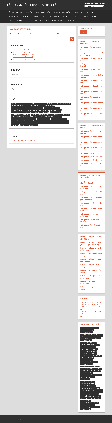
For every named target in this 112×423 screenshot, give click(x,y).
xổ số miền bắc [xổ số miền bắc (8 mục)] (15, 125)
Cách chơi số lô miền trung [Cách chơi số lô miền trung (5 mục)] (34, 110)
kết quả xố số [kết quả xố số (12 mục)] (58, 116)
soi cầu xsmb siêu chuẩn (43, 12)
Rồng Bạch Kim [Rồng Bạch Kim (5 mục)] (39, 121)
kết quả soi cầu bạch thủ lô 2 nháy (23, 50)
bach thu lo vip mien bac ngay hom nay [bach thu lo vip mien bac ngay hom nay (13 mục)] (60, 103)
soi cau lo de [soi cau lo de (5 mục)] (47, 121)
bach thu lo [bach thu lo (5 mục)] (15, 103)
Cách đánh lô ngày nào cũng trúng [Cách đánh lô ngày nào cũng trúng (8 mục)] (21, 114)
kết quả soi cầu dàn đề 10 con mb (23, 57)
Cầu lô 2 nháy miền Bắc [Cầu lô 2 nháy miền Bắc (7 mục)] (28, 116)
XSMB (35, 20)
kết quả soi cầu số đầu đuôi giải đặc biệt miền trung (90, 243)
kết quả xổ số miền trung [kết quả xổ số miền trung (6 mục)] (43, 119)
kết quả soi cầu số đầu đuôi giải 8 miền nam (91, 198)
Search (84, 32)
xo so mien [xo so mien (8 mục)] (66, 123)
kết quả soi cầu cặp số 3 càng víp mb (24, 59)
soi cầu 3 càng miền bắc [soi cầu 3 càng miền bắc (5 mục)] (62, 121)
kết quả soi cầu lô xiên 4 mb (21, 52)
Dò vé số (77, 16)
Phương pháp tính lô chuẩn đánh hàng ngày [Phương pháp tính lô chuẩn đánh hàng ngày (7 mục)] (23, 121)
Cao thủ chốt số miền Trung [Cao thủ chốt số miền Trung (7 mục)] (47, 105)
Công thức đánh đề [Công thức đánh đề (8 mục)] (17, 116)
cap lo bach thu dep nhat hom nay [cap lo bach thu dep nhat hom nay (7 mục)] (20, 108)
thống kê (86, 16)
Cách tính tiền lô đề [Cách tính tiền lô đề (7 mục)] (28, 112)
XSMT (41, 20)
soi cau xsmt (90, 12)
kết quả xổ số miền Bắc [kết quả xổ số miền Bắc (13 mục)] (17, 119)
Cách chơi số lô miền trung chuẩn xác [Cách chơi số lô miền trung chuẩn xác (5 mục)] (52, 110)
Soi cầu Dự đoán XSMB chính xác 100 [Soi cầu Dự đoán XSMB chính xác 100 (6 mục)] (21, 123)
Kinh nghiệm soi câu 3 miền (29, 16)
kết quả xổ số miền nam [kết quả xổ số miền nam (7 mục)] (30, 119)
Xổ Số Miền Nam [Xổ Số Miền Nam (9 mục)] (24, 125)
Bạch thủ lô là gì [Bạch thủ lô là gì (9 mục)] (24, 105)
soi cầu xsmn (78, 12)
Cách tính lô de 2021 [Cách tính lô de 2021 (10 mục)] (17, 112)
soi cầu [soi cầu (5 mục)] (53, 121)
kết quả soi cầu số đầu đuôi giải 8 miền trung (90, 260)
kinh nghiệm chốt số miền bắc (50, 16)
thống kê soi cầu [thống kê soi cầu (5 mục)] (35, 123)
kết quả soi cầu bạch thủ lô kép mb (23, 54)
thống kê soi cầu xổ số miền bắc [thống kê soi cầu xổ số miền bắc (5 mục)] (48, 123)
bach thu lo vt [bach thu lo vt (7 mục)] (15, 105)
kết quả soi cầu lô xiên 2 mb (91, 153)
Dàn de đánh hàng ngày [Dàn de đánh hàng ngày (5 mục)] (47, 116)
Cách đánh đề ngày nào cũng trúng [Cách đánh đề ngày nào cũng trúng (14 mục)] (40, 114)
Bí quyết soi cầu (13, 16)
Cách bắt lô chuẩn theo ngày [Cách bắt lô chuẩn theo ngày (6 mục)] (51, 108)
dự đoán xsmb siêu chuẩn (62, 12)
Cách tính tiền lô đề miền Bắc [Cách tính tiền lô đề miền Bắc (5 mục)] (41, 112)
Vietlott (20, 20)
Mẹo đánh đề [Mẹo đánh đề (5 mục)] (63, 119)
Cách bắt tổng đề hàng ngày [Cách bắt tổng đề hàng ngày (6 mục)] (19, 110)
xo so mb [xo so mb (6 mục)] (60, 123)
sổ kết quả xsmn (70, 20)
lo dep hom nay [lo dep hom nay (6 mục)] (55, 119)
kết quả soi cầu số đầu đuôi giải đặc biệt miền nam (91, 182)
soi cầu (29, 20)
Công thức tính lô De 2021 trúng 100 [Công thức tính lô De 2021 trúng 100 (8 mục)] (60, 114)
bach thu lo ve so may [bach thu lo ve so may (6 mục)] (33, 103)
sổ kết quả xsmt (57, 20)
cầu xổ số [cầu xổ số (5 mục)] (37, 116)
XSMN (47, 20)
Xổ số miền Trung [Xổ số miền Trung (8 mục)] (33, 125)
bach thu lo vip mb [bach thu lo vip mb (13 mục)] (45, 103)
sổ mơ (94, 16)
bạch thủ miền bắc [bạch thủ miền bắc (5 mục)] (34, 105)
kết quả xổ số (67, 16)
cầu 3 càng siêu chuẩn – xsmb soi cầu (32, 5)
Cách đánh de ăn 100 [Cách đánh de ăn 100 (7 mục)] (55, 112)
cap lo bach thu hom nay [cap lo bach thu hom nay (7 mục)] (36, 108)
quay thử (11, 20)
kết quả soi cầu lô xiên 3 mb (91, 157)
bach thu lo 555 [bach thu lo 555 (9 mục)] (23, 103)
